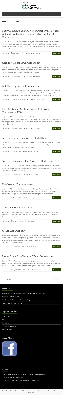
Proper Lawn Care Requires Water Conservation (28, 256)
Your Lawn (36, 76)
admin (7, 53)
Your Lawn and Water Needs (10, 296)
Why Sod (4, 320)
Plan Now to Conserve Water (17, 184)
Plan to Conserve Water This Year (12, 303)
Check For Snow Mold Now (17, 207)
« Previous (8, 279)
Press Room (27, 53)
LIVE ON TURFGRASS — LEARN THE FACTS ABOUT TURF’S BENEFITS (23, 374)
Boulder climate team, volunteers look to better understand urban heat (23, 293)
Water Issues (36, 53)
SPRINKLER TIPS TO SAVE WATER (12, 377)
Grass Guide (5, 316)
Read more (56, 53)
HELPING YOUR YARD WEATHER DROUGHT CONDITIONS (20, 381)
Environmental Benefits (9, 326)
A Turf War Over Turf (13, 230)
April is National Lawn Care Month (21, 62)
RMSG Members (7, 329)
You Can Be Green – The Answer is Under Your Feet (30, 161)
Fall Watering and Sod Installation (20, 85)
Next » (56, 279)
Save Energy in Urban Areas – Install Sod (24, 137)
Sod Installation (6, 323)
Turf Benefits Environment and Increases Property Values (19, 300)
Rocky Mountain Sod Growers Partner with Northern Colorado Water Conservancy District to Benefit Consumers (30, 34)
